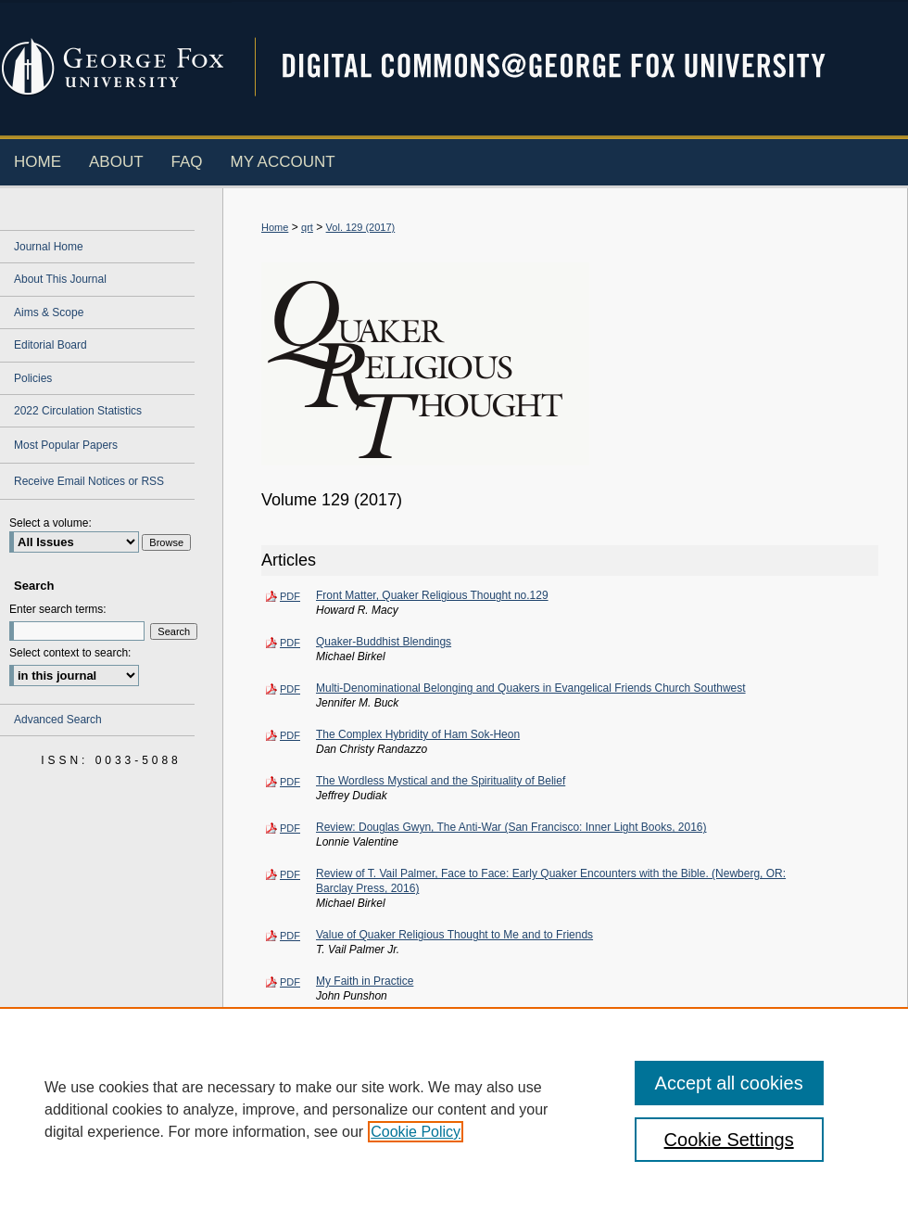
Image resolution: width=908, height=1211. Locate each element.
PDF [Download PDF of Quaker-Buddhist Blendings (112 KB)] (290, 642)
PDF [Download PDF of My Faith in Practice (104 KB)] (290, 982)
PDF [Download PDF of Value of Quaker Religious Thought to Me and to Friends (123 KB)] (290, 935)
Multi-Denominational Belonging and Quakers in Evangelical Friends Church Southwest (531, 688)
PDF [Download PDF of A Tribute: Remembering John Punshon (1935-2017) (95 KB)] (290, 1028)
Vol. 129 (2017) (361, 227)
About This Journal (60, 279)
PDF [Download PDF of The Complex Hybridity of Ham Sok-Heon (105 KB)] (290, 735)
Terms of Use (657, 1164)
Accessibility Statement (545, 1164)
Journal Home (48, 246)
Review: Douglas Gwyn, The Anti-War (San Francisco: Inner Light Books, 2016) (511, 827)
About (322, 1164)
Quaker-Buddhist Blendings (383, 641)
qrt (307, 227)
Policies (33, 378)
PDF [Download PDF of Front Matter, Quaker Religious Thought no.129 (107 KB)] (290, 596)
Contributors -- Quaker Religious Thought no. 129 (438, 1073)
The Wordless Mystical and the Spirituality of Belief (440, 780)
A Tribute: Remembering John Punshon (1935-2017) (445, 1027)
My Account (435, 1164)
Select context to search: (70, 652)
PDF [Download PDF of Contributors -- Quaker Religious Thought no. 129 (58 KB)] (290, 1074)
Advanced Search (58, 719)
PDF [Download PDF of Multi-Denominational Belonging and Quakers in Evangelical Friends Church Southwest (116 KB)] (290, 689)
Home (274, 227)
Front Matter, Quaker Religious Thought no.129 (432, 595)
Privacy (268, 1199)
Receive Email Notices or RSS (89, 481)
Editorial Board (50, 344)
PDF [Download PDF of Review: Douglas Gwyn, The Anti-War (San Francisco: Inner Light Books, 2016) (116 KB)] (290, 828)
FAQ (371, 1164)
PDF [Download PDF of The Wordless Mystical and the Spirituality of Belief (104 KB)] (290, 781)
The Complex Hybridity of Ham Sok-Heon (418, 734)
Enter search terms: (58, 609)
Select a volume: (50, 522)
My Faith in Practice (364, 981)
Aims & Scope (48, 312)
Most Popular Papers (66, 445)
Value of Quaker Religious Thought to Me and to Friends (454, 934)
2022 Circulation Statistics (78, 410)
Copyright (320, 1199)
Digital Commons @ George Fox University (570, 67)
